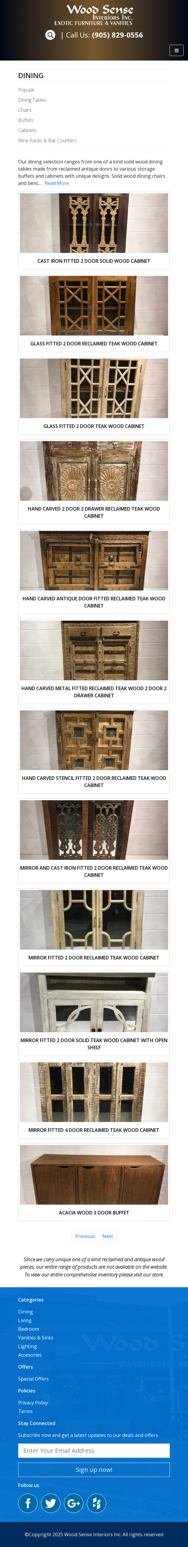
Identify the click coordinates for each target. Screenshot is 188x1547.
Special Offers (33, 1379)
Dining (31, 75)
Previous (85, 1236)
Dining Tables (32, 100)
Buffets (26, 120)
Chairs (25, 110)
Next (107, 1236)
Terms (25, 1411)
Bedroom (28, 1329)
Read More (57, 183)
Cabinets (27, 130)
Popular (26, 89)
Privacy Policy (33, 1402)
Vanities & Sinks (36, 1337)
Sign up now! (94, 1470)
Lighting (27, 1346)
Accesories (30, 1355)
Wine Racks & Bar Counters (47, 140)
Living (25, 1320)
